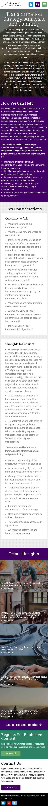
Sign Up (11, 753)
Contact (11, 787)
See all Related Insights (24, 725)
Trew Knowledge (6, 798)
